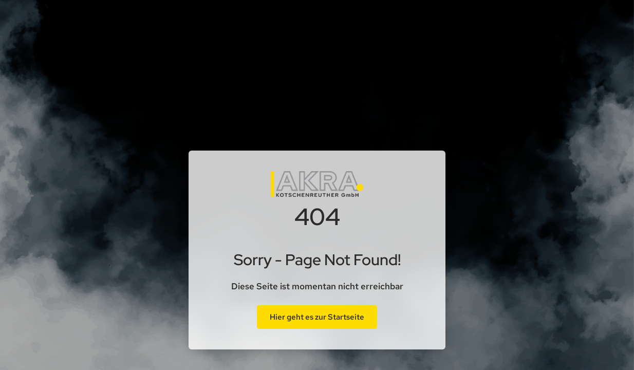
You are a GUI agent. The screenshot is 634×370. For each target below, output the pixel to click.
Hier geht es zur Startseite (317, 317)
